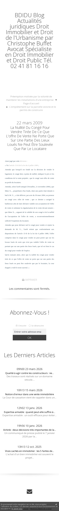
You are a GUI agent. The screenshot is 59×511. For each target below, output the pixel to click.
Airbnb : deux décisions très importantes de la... (29, 429)
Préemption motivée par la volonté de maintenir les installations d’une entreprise (30, 98)
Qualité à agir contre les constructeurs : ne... (29, 373)
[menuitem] (31, 98)
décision (23, 161)
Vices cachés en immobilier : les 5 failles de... (29, 451)
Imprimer (29, 279)
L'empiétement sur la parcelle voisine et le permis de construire (32, 108)
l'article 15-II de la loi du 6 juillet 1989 (23, 165)
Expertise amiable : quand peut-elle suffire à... (29, 412)
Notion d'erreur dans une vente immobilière (29, 394)
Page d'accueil (31, 103)
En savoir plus (16, 508)
